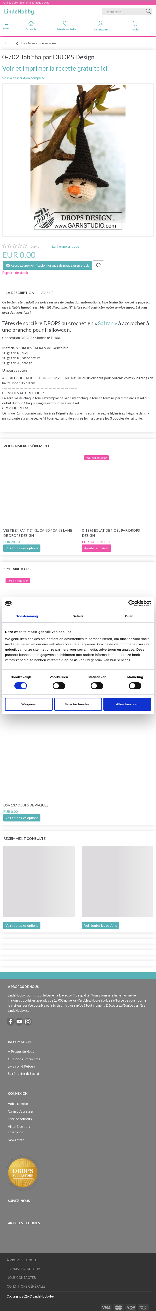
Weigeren (28, 704)
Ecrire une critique (65, 246)
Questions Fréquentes (24, 1059)
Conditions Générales (26, 1286)
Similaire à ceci (18, 569)
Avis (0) (47, 292)
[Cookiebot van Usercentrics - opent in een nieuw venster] (131, 603)
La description (20, 292)
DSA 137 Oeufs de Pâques (25, 805)
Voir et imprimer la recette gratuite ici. (55, 68)
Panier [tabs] (135, 26)
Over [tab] (129, 616)
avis (34, 246)
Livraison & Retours (22, 1066)
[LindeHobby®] (19, 11)
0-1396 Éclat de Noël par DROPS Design (111, 532)
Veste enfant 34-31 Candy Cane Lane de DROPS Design (37, 532)
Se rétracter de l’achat (23, 1074)
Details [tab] (78, 616)
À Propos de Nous (21, 1051)
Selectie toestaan (78, 704)
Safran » (107, 323)
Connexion (101, 26)
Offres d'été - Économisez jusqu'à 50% (26, 2)
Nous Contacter (21, 1277)
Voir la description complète (23, 78)
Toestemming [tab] (27, 616)
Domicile (31, 26)
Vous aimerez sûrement (26, 446)
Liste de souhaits (66, 26)
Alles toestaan (127, 704)
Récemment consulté (25, 838)
